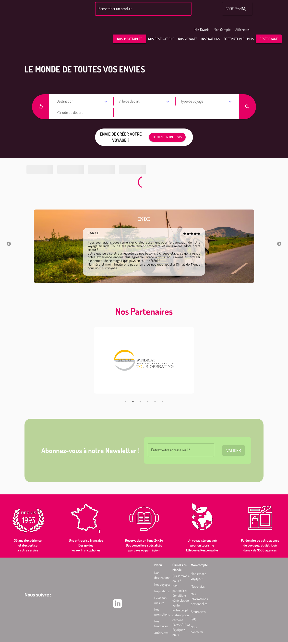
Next (279, 244)
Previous (8, 244)
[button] (129, 39)
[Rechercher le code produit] (244, 9)
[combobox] (142, 8)
